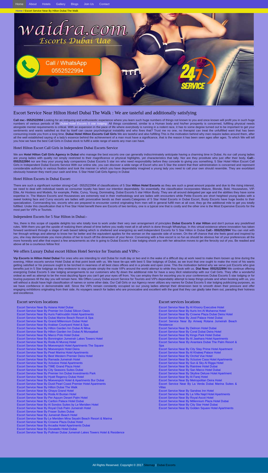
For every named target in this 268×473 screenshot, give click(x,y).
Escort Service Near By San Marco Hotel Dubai (190, 370)
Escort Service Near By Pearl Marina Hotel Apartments (52, 352)
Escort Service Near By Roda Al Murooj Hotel (46, 342)
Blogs (74, 4)
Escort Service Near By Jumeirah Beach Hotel (47, 415)
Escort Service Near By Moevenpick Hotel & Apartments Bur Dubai (60, 380)
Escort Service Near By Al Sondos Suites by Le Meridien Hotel (57, 404)
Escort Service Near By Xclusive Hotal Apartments (50, 363)
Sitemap (149, 465)
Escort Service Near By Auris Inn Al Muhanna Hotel (192, 310)
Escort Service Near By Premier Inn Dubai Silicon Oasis (53, 310)
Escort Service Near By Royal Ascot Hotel (186, 397)
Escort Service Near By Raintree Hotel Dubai (188, 366)
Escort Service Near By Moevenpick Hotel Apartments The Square (60, 345)
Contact (104, 4)
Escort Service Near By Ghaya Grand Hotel (45, 390)
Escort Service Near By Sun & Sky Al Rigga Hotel (191, 363)
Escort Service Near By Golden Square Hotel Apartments (196, 408)
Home (19, 4)
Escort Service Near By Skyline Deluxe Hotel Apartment (195, 373)
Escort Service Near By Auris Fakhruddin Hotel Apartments (55, 314)
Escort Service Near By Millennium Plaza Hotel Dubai (194, 401)
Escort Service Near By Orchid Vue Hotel (185, 356)
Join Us (89, 4)
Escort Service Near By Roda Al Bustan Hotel (46, 394)
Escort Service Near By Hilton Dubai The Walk (47, 387)
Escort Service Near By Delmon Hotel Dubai (188, 328)
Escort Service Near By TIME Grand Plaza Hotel (48, 366)
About (32, 4)
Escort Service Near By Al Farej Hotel (183, 377)
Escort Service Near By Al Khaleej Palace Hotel (190, 352)
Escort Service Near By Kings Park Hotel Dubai (190, 335)
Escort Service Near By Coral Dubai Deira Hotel (190, 331)
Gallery (60, 4)
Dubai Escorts (166, 465)
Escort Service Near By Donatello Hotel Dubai (47, 429)
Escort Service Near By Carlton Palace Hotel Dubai (50, 401)
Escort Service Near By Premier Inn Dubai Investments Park (56, 373)
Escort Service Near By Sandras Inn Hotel (186, 390)
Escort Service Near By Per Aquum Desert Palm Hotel (52, 397)
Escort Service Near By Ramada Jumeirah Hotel (48, 359)
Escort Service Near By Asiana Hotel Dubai (45, 307)
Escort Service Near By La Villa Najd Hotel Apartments (194, 394)
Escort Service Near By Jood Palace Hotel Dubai (191, 317)
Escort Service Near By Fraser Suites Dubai (45, 411)
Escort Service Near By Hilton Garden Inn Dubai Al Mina (53, 328)
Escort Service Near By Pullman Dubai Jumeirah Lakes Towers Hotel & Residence (70, 432)
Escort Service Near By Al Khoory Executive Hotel (191, 307)
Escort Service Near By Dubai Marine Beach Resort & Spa (55, 317)
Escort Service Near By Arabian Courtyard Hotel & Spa (53, 324)
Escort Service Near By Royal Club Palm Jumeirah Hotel (54, 408)
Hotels (46, 4)
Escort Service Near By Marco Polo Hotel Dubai (48, 335)
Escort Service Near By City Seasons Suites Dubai (50, 370)
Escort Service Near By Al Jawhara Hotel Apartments (193, 338)
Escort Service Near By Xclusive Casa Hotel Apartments (195, 359)
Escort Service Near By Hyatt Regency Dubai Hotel (50, 377)
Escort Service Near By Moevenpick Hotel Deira (48, 349)
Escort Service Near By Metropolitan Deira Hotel (190, 380)
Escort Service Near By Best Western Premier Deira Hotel (55, 356)
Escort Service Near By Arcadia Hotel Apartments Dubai (53, 425)
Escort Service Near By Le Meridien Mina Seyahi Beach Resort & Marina (64, 418)
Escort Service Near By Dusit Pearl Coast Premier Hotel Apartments (61, 383)
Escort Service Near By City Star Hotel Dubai (188, 404)
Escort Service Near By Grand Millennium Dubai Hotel (52, 321)
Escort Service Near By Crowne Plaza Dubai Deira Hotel (196, 314)
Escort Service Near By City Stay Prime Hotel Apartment (195, 349)
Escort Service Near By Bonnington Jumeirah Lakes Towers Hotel (60, 338)
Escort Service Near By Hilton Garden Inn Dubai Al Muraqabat (57, 331)
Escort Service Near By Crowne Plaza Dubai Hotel (50, 422)
